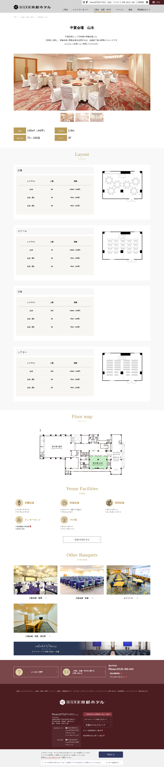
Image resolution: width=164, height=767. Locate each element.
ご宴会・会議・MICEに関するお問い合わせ (79, 672)
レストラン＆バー (27, 691)
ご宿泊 (65, 8)
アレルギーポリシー (118, 677)
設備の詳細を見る (82, 540)
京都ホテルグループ (95, 725)
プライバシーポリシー (89, 691)
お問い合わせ (126, 2)
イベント (120, 8)
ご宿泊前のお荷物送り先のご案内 (97, 714)
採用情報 (141, 2)
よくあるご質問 (28, 672)
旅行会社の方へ (144, 691)
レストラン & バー (80, 8)
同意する (111, 755)
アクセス (116, 2)
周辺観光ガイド (143, 8)
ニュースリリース (131, 691)
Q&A (133, 2)
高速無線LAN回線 (23, 526)
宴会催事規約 (115, 673)
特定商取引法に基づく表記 (94, 736)
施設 (130, 8)
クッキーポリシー (52, 757)
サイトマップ (101, 691)
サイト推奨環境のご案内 (93, 730)
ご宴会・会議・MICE (102, 8)
